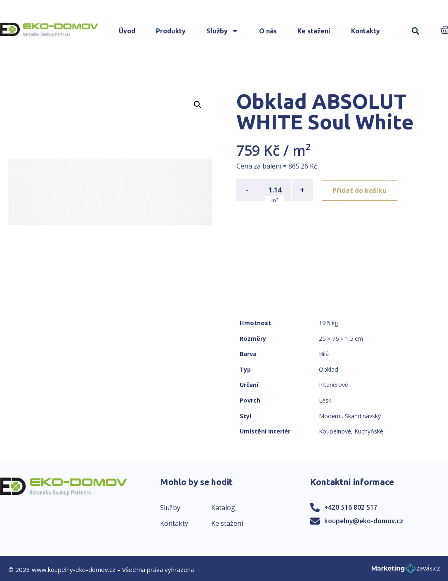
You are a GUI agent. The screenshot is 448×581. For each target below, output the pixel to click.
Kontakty (365, 31)
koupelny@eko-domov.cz (363, 521)
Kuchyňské (368, 431)
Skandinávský (363, 416)
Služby (222, 30)
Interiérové (333, 385)
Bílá (324, 354)
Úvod (127, 31)
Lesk (325, 400)
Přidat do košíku (361, 189)
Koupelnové (335, 431)
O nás (268, 31)
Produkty (171, 31)
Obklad (328, 369)
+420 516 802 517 (350, 507)
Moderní (330, 416)
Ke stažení (313, 31)
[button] (415, 31)
